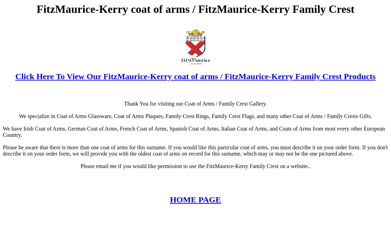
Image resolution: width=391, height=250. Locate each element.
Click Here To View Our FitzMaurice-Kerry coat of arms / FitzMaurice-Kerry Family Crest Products (195, 76)
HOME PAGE (195, 199)
